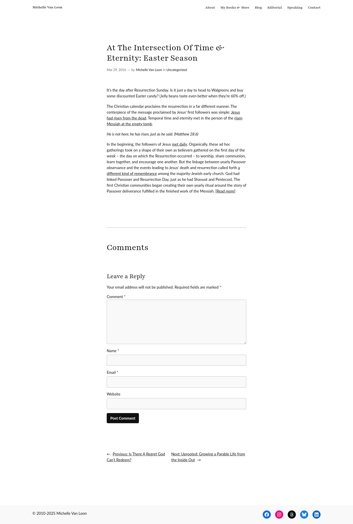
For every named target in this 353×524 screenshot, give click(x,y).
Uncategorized (176, 70)
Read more (225, 191)
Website (113, 394)
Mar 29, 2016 (116, 70)
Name (113, 350)
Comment (116, 296)
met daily (179, 144)
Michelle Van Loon (47, 7)
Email (112, 372)
